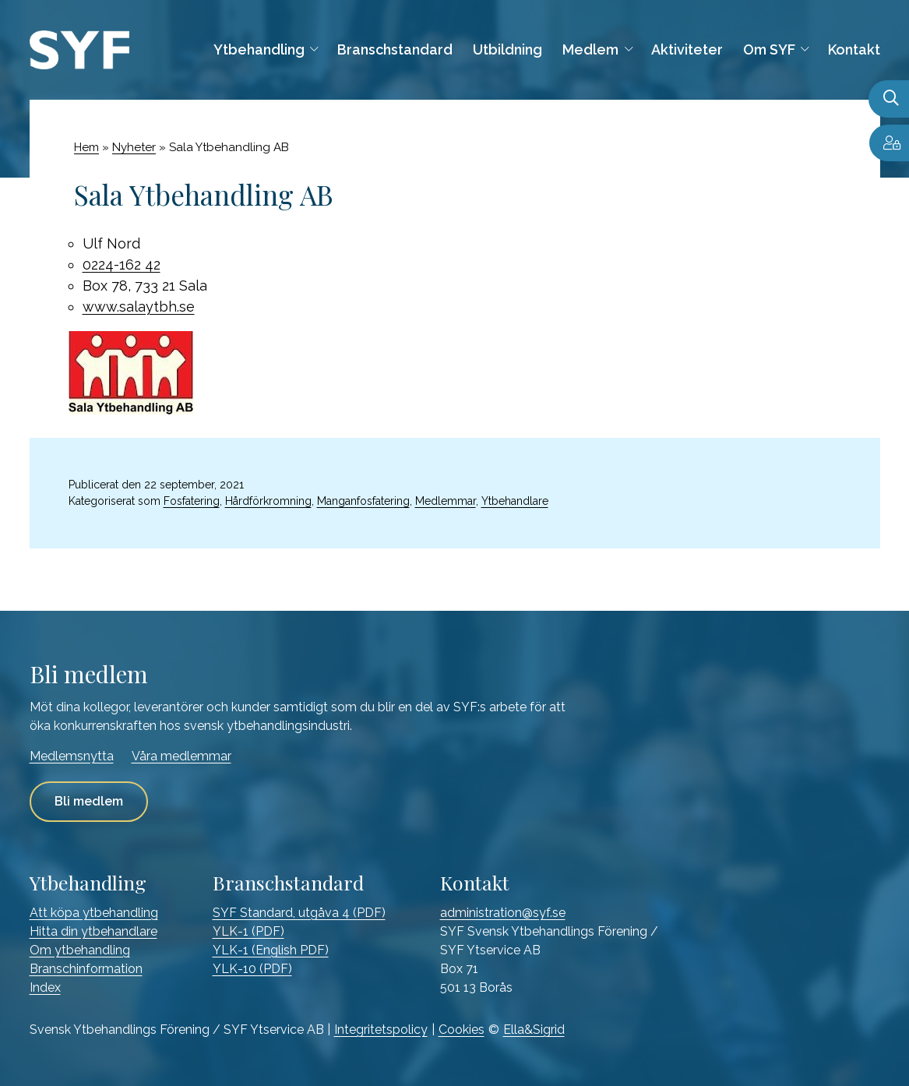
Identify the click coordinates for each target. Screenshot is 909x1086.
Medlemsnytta (72, 756)
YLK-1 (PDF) (248, 931)
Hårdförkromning (268, 501)
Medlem (590, 49)
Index (45, 987)
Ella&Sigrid (534, 1029)
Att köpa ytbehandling (94, 912)
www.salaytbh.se (139, 306)
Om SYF (769, 49)
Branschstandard (395, 49)
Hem (86, 147)
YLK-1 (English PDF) (271, 950)
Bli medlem (89, 801)
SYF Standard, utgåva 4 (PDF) (299, 912)
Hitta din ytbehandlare (93, 931)
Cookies (461, 1029)
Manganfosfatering (363, 501)
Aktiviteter (687, 49)
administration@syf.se (502, 912)
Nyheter (134, 147)
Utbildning (507, 49)
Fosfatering (192, 501)
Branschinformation (86, 968)
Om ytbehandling (80, 950)
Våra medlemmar (181, 756)
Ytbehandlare (514, 501)
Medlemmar (445, 501)
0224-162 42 (121, 264)
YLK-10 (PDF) (252, 968)
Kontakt (854, 49)
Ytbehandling (259, 49)
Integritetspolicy (381, 1029)
